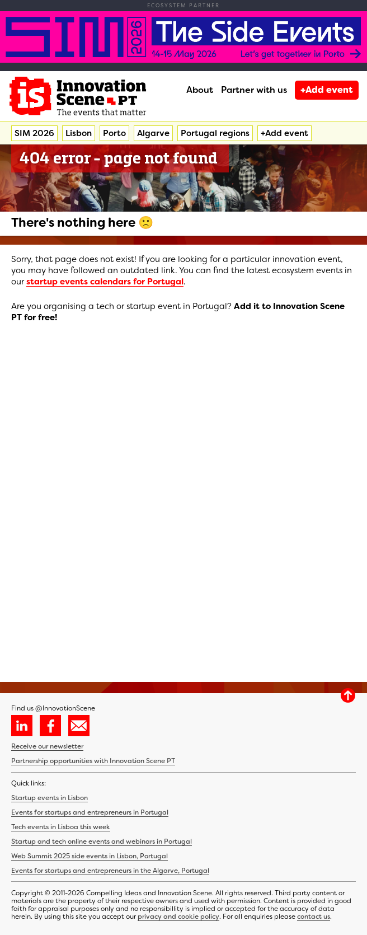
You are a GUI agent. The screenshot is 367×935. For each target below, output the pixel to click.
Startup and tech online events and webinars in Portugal (101, 841)
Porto (114, 133)
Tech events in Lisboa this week (60, 826)
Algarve (153, 133)
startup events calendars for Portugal (105, 281)
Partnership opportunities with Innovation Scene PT (93, 760)
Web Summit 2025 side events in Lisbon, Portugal (89, 856)
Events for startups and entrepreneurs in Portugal (89, 812)
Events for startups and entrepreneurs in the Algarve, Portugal (110, 870)
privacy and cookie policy (178, 916)
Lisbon (78, 133)
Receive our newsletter (47, 746)
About (199, 90)
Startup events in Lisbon (49, 797)
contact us (313, 916)
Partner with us (254, 90)
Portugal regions (215, 133)
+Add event (326, 90)
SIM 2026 (34, 133)
